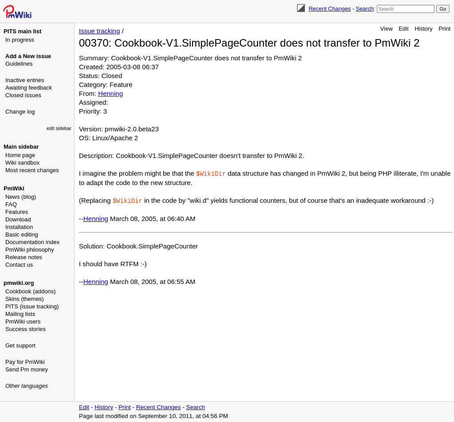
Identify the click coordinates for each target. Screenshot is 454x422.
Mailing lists (20, 314)
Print (444, 28)
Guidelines (18, 63)
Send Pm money (26, 369)
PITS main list (22, 31)
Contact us (19, 264)
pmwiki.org (19, 283)
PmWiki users (22, 321)
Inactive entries (24, 80)
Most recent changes (32, 170)
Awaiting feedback (28, 87)
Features (16, 212)
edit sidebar (59, 128)
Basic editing (21, 234)
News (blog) (20, 196)
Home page (20, 155)
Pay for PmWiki (25, 362)
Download (18, 219)
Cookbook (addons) (30, 291)
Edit (403, 28)
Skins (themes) (24, 299)
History (423, 28)
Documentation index (32, 242)
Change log (20, 111)
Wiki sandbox (22, 162)
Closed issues (23, 95)
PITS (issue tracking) (32, 306)
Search (364, 8)
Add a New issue (28, 56)
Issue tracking (99, 31)
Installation (19, 227)
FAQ (11, 204)
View (386, 28)
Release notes (23, 257)
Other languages (26, 386)
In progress (19, 39)
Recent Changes (330, 8)
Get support (20, 345)
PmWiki (14, 188)
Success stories (25, 329)
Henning (110, 93)
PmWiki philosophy (29, 249)
